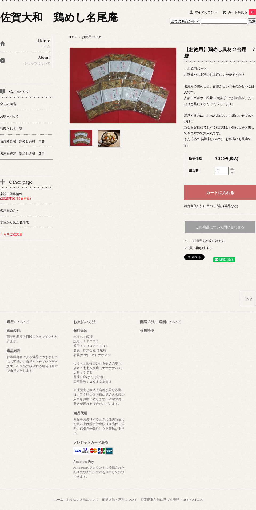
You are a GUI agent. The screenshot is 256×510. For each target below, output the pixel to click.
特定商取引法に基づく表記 (160, 499)
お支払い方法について (83, 499)
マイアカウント (206, 12)
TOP (73, 37)
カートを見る (242, 12)
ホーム (58, 499)
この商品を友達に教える (207, 241)
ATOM (197, 499)
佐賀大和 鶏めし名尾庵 (59, 17)
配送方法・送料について (119, 499)
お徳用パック (91, 37)
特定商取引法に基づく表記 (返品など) (211, 206)
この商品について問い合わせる (220, 227)
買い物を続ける (200, 248)
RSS (186, 499)
